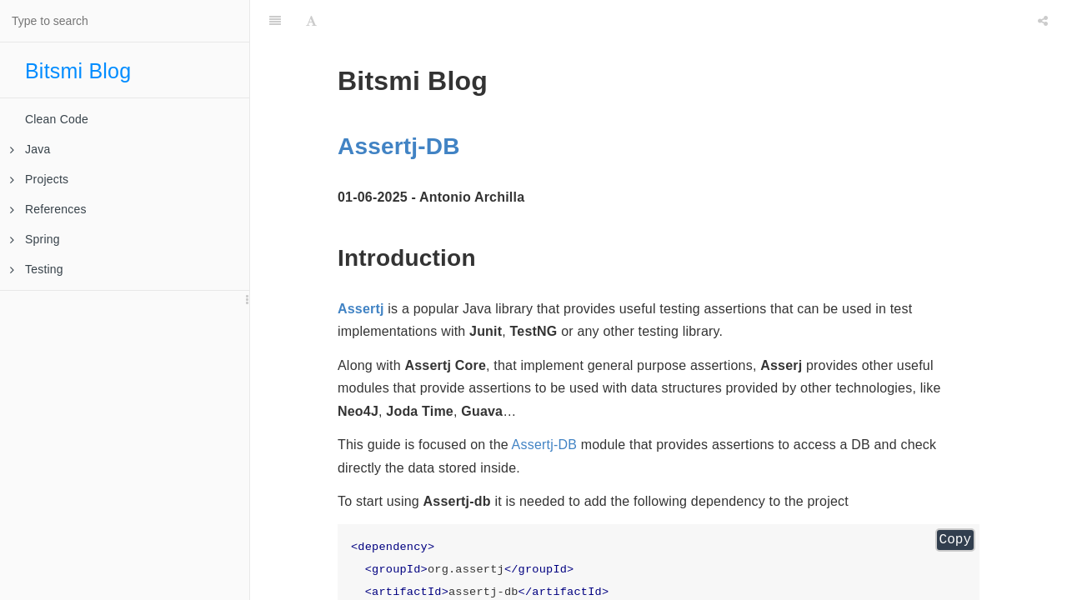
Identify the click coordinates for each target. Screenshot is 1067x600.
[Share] (1042, 21)
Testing (36, 269)
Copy (955, 540)
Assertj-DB (399, 146)
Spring (35, 239)
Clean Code (56, 119)
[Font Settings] (311, 21)
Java (30, 149)
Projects (39, 179)
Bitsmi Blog (78, 70)
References (48, 209)
